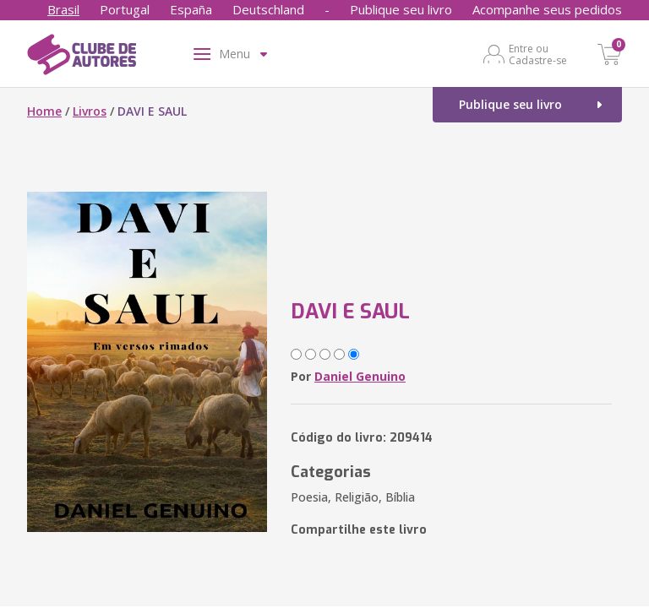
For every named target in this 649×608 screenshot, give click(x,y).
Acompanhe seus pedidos (547, 9)
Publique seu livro (401, 9)
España (191, 9)
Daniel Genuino (360, 376)
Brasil (63, 9)
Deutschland (268, 9)
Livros (89, 111)
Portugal (125, 9)
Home (44, 111)
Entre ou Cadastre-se (538, 54)
